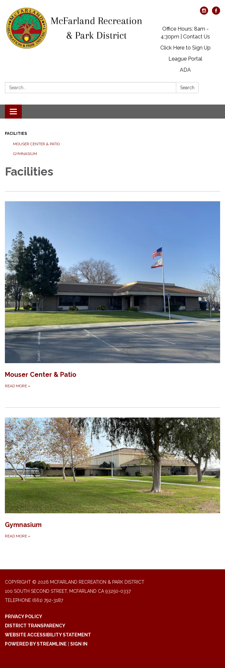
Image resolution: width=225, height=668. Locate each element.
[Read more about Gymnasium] (112, 478)
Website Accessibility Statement (48, 634)
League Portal (185, 59)
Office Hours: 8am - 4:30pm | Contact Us (185, 33)
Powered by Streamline (36, 644)
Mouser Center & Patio (36, 144)
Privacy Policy (23, 616)
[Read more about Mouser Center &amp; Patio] (112, 295)
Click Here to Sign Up (185, 48)
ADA (185, 70)
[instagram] (204, 13)
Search (187, 87)
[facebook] (216, 13)
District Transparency (35, 625)
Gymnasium (25, 153)
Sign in (78, 644)
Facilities (16, 133)
